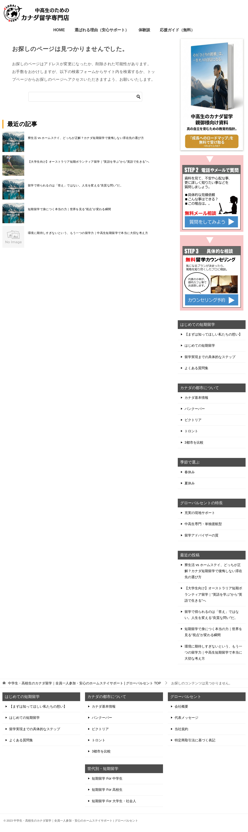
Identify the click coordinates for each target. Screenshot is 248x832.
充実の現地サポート (200, 513)
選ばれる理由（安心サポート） (102, 30)
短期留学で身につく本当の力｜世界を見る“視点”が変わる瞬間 (69, 209)
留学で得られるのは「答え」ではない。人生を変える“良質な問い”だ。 (75, 185)
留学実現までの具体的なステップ (210, 357)
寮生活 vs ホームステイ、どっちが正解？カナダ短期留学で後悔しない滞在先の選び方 (86, 138)
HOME (59, 30)
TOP (84, 683)
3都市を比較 (194, 442)
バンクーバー (195, 409)
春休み (190, 472)
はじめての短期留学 (200, 345)
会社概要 (181, 706)
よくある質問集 (196, 368)
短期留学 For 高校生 (107, 790)
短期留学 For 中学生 (107, 778)
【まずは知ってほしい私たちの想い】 (213, 334)
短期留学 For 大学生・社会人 (114, 801)
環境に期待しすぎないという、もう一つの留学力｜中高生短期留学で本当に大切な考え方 (88, 233)
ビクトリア (193, 420)
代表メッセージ (186, 718)
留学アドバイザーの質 (201, 535)
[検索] (85, 97)
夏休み (190, 483)
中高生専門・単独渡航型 (203, 524)
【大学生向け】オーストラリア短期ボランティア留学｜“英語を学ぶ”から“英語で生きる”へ (88, 161)
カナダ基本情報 (196, 398)
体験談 (144, 30)
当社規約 (181, 729)
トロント (191, 431)
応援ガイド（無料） (177, 30)
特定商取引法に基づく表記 (195, 740)
